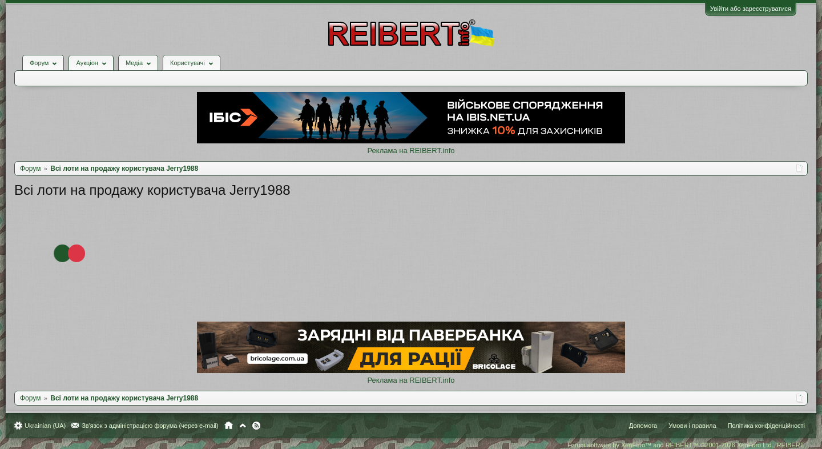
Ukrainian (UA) (45, 425)
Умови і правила (692, 425)
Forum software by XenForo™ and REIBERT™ (686, 445)
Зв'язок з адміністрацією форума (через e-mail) (150, 425)
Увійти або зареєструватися (750, 8)
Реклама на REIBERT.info (410, 150)
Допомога (643, 425)
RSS (256, 426)
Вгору (243, 426)
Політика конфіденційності (766, 425)
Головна (228, 426)
